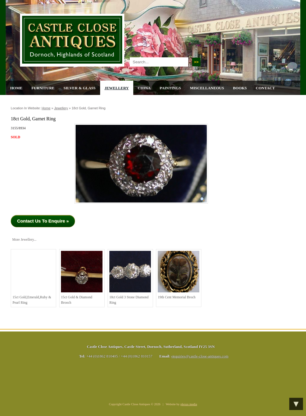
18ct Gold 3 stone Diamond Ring (130, 278)
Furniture (42, 88)
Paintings (170, 88)
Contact (265, 88)
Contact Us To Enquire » (43, 220)
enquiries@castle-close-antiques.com (199, 356)
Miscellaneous (207, 88)
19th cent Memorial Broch (178, 275)
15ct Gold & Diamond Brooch (81, 278)
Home (16, 88)
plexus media (188, 404)
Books (240, 88)
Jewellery (117, 88)
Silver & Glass (79, 88)
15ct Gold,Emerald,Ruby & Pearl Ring (33, 278)
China (144, 88)
